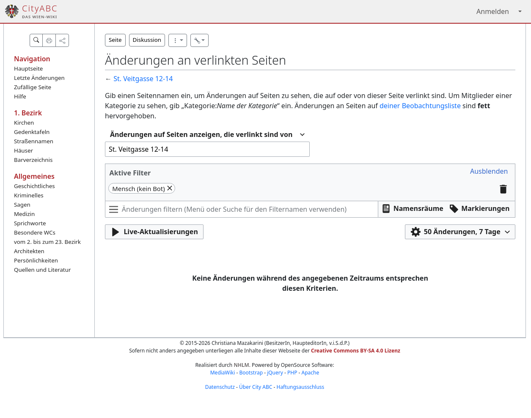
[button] (489, 171)
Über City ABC (255, 387)
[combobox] (207, 135)
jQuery (275, 372)
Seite (115, 40)
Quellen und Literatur (42, 269)
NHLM (241, 365)
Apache (310, 372)
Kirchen (24, 122)
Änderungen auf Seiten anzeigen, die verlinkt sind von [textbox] (201, 134)
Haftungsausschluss (300, 387)
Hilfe (20, 96)
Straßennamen (33, 141)
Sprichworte (30, 223)
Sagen (22, 204)
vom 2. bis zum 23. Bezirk (47, 242)
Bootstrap (251, 372)
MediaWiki (222, 372)
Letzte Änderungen (39, 78)
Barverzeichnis (33, 160)
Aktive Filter (130, 173)
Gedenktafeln (32, 132)
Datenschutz (220, 387)
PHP (292, 372)
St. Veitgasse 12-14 (143, 78)
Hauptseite (28, 68)
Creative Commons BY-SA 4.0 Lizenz (355, 350)
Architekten (29, 251)
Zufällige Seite (32, 87)
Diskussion (147, 40)
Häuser (23, 150)
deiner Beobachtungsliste (420, 105)
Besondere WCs (34, 232)
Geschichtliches (34, 186)
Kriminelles (29, 195)
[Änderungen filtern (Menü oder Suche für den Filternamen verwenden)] (241, 209)
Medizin (24, 214)
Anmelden (492, 11)
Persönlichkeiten (36, 260)
